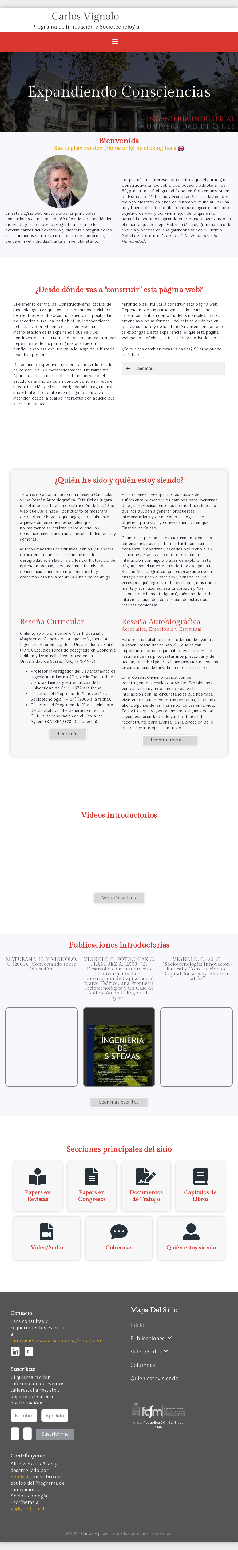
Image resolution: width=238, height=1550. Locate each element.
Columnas (119, 1247)
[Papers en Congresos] (92, 1176)
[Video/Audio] (46, 1231)
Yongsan (20, 1477)
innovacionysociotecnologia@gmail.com (57, 1340)
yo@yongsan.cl (28, 1509)
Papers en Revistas (38, 1196)
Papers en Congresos (92, 1196)
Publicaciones (151, 1339)
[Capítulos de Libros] (200, 1176)
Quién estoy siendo (191, 1247)
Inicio (137, 1325)
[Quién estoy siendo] (191, 1231)
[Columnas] (119, 1231)
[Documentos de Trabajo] (146, 1176)
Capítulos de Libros (200, 1196)
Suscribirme (55, 1434)
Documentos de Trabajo (146, 1196)
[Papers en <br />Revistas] (37, 1176)
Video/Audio (47, 1247)
